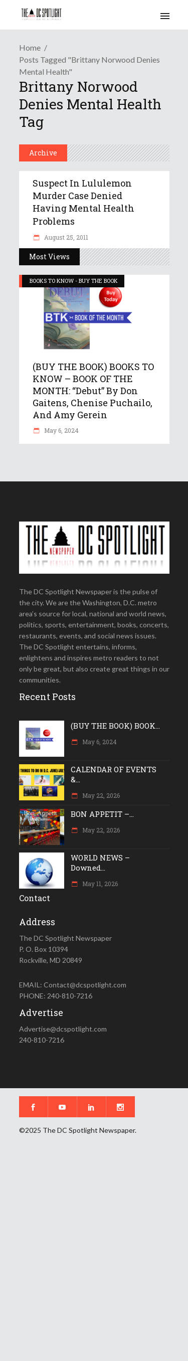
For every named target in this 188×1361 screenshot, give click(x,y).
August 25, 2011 (65, 237)
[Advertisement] (94, 1255)
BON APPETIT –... (102, 814)
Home (30, 47)
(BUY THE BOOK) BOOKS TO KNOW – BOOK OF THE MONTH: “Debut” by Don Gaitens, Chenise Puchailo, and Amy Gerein (93, 391)
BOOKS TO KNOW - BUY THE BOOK (74, 280)
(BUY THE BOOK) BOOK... (115, 726)
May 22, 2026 (100, 795)
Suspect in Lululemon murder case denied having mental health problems (83, 202)
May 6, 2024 (61, 430)
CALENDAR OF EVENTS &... (113, 774)
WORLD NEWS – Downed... (100, 863)
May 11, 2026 (99, 884)
